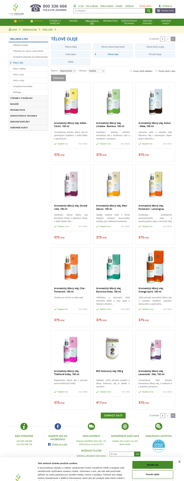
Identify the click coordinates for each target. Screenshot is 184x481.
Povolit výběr (152, 453)
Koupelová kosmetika (22, 86)
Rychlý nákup (145, 6)
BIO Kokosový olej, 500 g (109, 371)
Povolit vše (152, 443)
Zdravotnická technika (129, 22)
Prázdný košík (167, 10)
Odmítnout (152, 462)
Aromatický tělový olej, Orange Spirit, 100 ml (150, 290)
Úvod (14, 29)
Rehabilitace (110, 21)
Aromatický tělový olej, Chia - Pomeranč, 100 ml (70, 290)
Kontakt (118, 6)
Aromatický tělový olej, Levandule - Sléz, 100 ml (151, 372)
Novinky (38, 21)
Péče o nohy (18, 80)
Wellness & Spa (30, 29)
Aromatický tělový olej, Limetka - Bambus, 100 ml (110, 124)
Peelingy (17, 92)
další (173, 39)
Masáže (73, 21)
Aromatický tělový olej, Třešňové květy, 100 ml (66, 372)
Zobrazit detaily (152, 475)
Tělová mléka (71, 47)
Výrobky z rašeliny (55, 22)
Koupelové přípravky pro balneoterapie (30, 57)
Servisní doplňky (147, 22)
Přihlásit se (167, 6)
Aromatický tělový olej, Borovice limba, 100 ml (108, 290)
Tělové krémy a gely (155, 47)
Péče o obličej (19, 69)
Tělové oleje (113, 54)
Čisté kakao (70, 54)
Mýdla (70, 62)
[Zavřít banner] (180, 440)
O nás (81, 6)
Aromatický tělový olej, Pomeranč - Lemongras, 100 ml (151, 209)
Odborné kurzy (166, 22)
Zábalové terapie (20, 45)
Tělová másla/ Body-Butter (113, 47)
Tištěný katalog (107, 6)
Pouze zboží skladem (141, 71)
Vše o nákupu (92, 6)
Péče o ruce (18, 74)
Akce (20, 21)
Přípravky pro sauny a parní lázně (28, 51)
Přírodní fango (155, 54)
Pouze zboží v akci (165, 71)
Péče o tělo (48, 29)
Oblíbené (129, 6)
